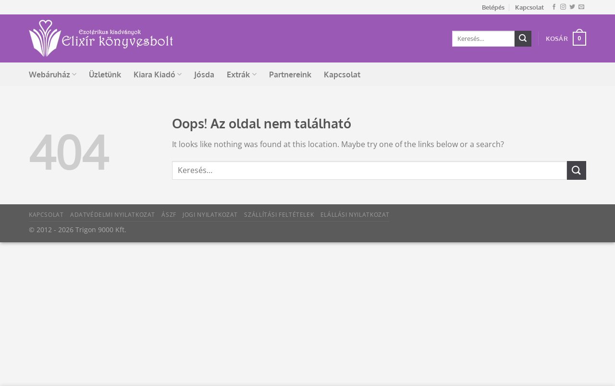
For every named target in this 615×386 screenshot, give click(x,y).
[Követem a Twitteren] (572, 7)
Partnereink (290, 74)
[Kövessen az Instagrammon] (563, 7)
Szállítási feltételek (279, 215)
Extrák (241, 74)
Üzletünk (105, 74)
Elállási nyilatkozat (355, 215)
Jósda (204, 74)
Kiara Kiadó (158, 74)
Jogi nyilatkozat (210, 215)
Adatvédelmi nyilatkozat (112, 215)
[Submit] (523, 39)
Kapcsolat (529, 7)
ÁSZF (168, 215)
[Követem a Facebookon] (554, 7)
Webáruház (52, 74)
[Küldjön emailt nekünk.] (581, 7)
